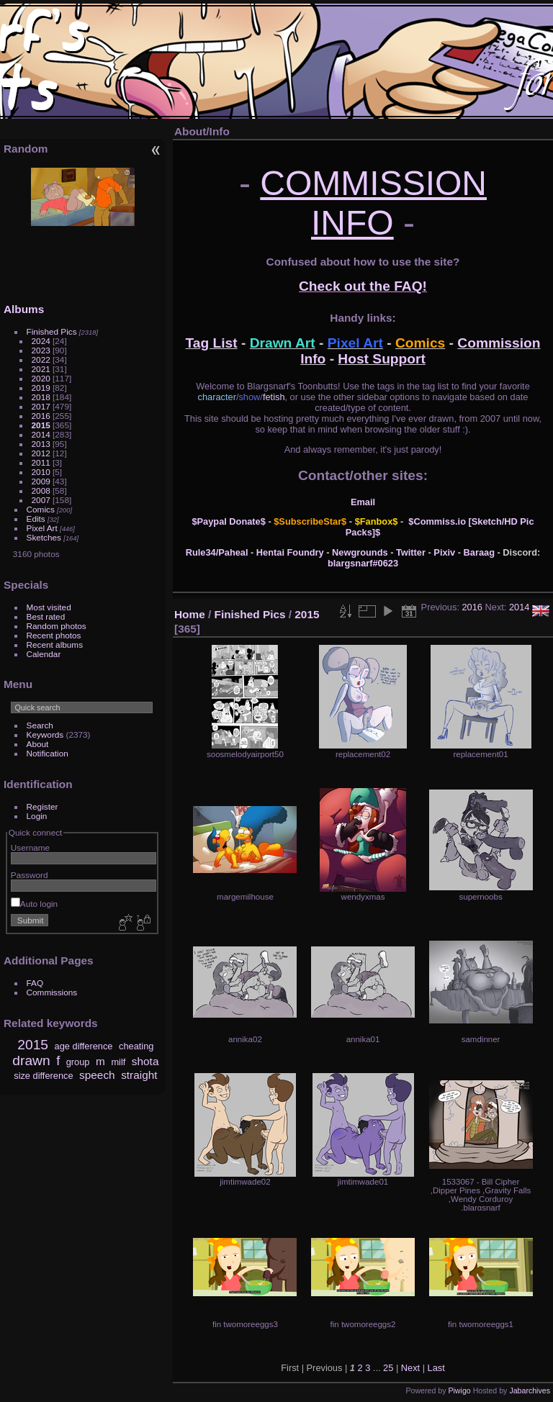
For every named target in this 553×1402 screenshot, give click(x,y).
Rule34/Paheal (217, 552)
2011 (41, 462)
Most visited (49, 607)
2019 (41, 387)
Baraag (479, 552)
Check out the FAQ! (363, 286)
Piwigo (459, 1390)
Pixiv (444, 552)
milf (118, 1062)
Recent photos (54, 635)
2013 (41, 443)
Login (37, 815)
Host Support (382, 358)
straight (139, 1075)
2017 (41, 406)
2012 (41, 453)
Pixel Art (42, 528)
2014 (41, 434)
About (38, 744)
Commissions (52, 992)
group (78, 1062)
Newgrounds (360, 552)
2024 (41, 340)
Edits (36, 518)
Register (42, 806)
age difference (84, 1046)
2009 (41, 481)
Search (40, 725)
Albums (24, 309)
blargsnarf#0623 (363, 563)
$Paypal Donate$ (228, 521)
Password (29, 874)
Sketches (44, 537)
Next (410, 1367)
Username (30, 847)
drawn (31, 1060)
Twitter (411, 552)
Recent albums (55, 644)
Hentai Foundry (290, 552)
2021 (41, 369)
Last (436, 1367)
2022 (41, 359)
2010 (41, 471)
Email (363, 502)
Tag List (212, 342)
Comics (41, 509)
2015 (41, 425)
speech (97, 1075)
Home (189, 614)
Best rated (46, 616)
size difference (43, 1075)
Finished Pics (52, 331)
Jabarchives (529, 1390)
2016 (41, 415)
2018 (41, 397)
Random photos (56, 625)
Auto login (34, 903)
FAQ (35, 982)
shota (145, 1061)
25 (388, 1367)
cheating (136, 1046)
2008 (41, 490)
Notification (47, 753)
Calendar (44, 654)
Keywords (45, 734)
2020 (41, 378)
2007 (41, 500)
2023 (41, 350)
